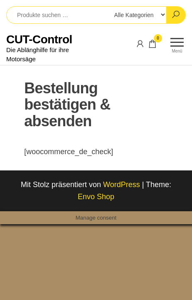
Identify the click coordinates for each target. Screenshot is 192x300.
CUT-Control (39, 39)
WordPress (121, 184)
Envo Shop (96, 196)
